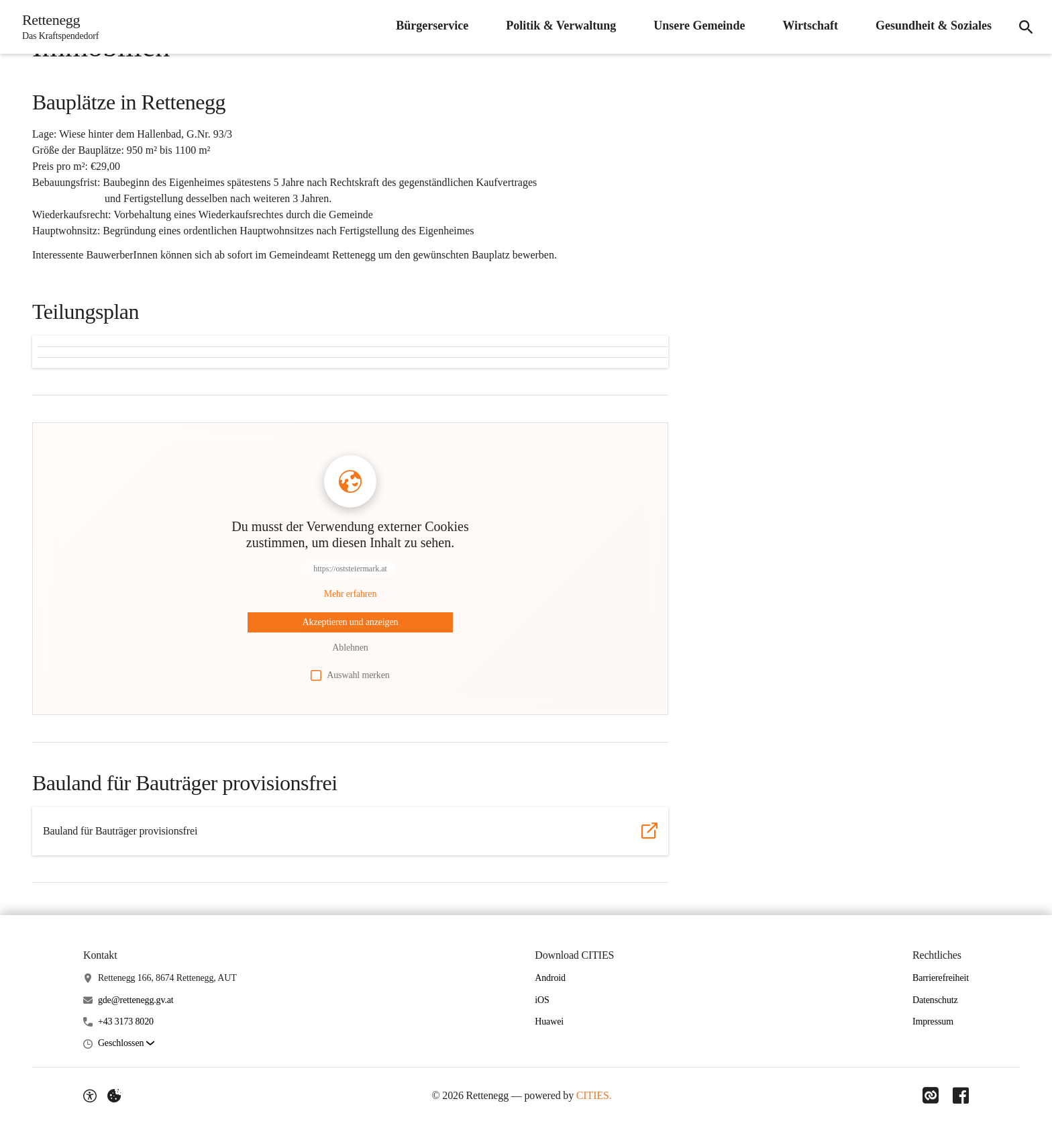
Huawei (549, 1021)
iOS (542, 1000)
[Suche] (1024, 27)
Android (550, 978)
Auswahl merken (350, 675)
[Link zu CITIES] (928, 1096)
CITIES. (593, 1095)
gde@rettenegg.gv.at (136, 1000)
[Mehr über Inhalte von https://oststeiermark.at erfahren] (350, 594)
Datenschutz (935, 1000)
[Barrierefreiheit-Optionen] (90, 1096)
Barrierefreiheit (940, 978)
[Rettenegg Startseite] (58, 27)
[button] (126, 1044)
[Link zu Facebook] (961, 1096)
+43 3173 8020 (126, 1021)
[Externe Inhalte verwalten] (114, 1096)
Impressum (932, 1021)
